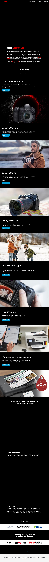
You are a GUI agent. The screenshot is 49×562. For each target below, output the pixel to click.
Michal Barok (15, 61)
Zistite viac (6, 90)
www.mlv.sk (24, 558)
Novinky (46, 1)
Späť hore (24, 551)
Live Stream (32, 1)
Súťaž (39, 1)
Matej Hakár (19, 54)
